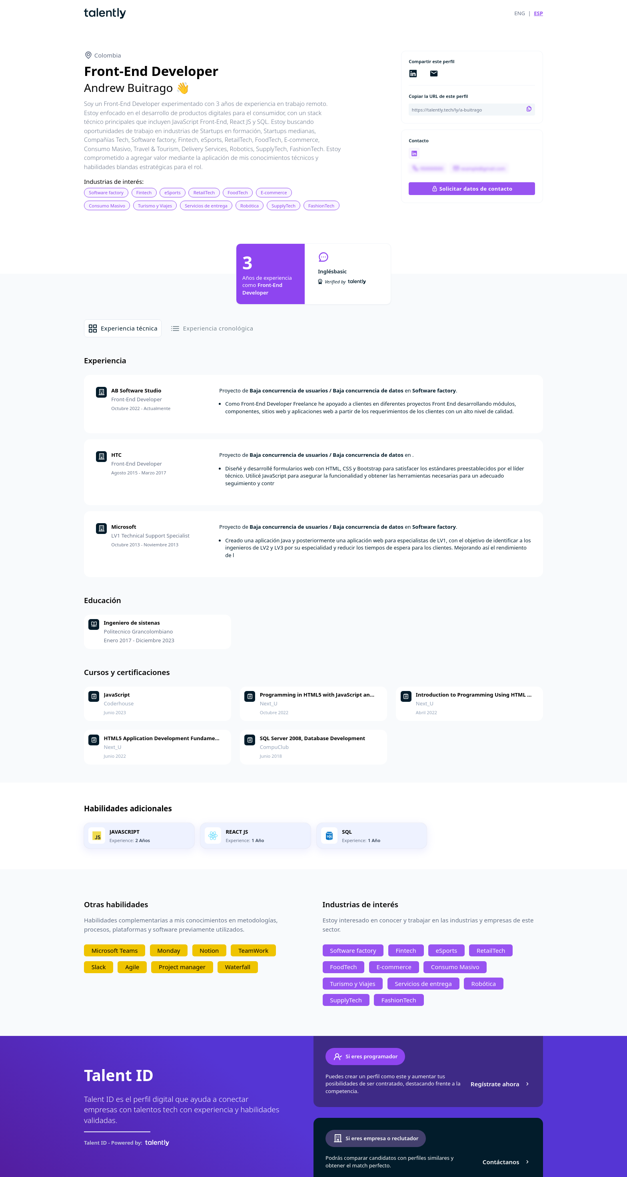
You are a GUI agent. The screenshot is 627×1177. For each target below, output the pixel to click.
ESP (538, 13)
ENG (519, 13)
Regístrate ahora (501, 1084)
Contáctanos (507, 1162)
